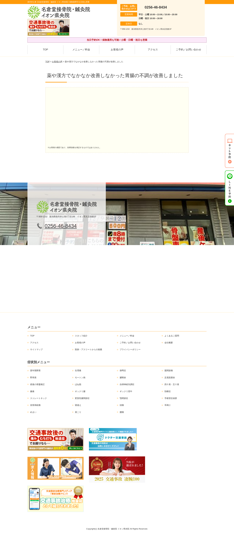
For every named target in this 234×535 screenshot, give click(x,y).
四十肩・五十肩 (171, 384)
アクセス (153, 49)
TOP (45, 49)
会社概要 (168, 342)
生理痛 (78, 370)
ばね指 (78, 384)
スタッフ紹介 (81, 336)
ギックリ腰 (80, 391)
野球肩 (33, 377)
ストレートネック (38, 398)
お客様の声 (117, 49)
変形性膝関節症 (82, 398)
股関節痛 (168, 370)
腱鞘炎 (123, 377)
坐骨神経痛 (35, 405)
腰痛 (122, 412)
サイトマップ (36, 349)
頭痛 (122, 405)
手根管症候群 (170, 398)
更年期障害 (35, 370)
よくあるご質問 (171, 336)
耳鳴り (167, 405)
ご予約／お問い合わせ (188, 49)
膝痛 (32, 391)
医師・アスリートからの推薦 (88, 349)
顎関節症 (124, 398)
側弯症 (123, 370)
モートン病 (80, 377)
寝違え (78, 405)
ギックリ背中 (126, 391)
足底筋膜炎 (169, 377)
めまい (33, 412)
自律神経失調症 (127, 384)
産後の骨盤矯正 (37, 384)
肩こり (78, 412)
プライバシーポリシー (130, 349)
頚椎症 (167, 391)
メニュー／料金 (81, 49)
